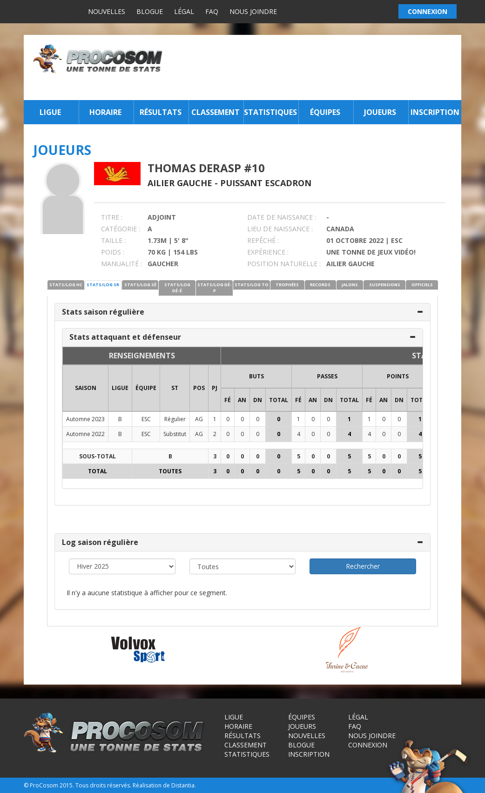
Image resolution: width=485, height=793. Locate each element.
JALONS (350, 285)
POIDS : (112, 252)
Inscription (435, 112)
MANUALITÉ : (121, 263)
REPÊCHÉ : (263, 240)
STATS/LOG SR (103, 285)
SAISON (85, 388)
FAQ (211, 11)
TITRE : (111, 217)
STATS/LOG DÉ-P (214, 288)
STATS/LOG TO (252, 285)
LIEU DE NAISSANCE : (280, 228)
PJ (214, 388)
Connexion (367, 744)
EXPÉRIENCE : (268, 252)
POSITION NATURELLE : (284, 263)
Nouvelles (106, 11)
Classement (215, 112)
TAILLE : (113, 240)
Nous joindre (253, 11)
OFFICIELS (422, 285)
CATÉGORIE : (120, 228)
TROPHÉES (287, 285)
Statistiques (270, 112)
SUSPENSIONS (384, 285)
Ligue (50, 112)
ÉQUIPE (145, 388)
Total (278, 400)
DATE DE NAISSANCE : (281, 217)
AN (242, 400)
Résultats (161, 112)
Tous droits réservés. (103, 785)
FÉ (227, 400)
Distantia (183, 785)
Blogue (149, 11)
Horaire (105, 112)
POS (199, 388)
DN (257, 400)
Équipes (325, 112)
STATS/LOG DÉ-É (177, 288)
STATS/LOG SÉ (140, 285)
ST (174, 388)
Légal (184, 11)
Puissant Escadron (265, 182)
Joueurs (380, 112)
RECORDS (320, 285)
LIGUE (120, 388)
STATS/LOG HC (65, 285)
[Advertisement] (314, 67)
